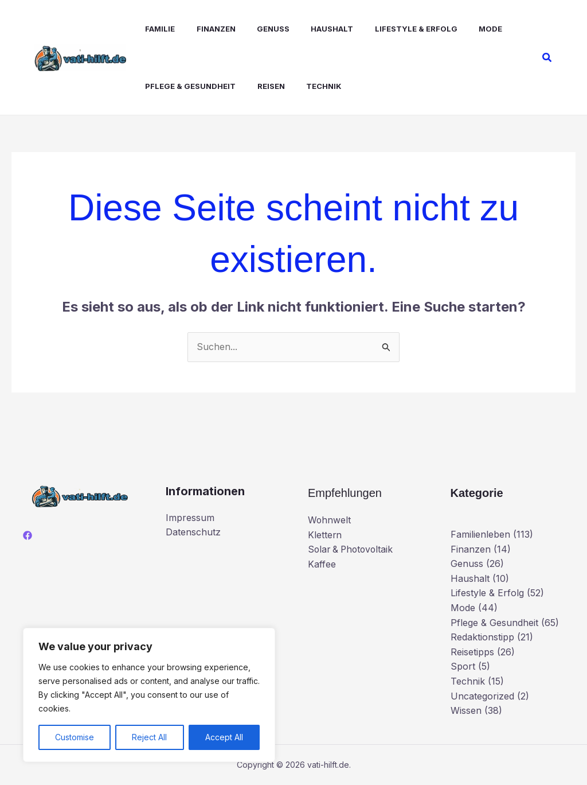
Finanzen (205, 28)
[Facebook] (27, 535)
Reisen (260, 86)
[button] (547, 57)
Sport (463, 666)
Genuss (259, 28)
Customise (74, 737)
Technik (310, 86)
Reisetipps (472, 652)
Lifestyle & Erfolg (396, 28)
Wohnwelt (329, 520)
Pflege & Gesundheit (183, 86)
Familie (152, 28)
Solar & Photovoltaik (352, 549)
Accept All (224, 737)
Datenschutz (193, 532)
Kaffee (322, 564)
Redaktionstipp (482, 637)
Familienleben (480, 534)
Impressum (190, 517)
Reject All (149, 737)
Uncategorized (482, 696)
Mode (467, 28)
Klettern (325, 535)
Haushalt (315, 28)
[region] (149, 695)
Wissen (466, 710)
